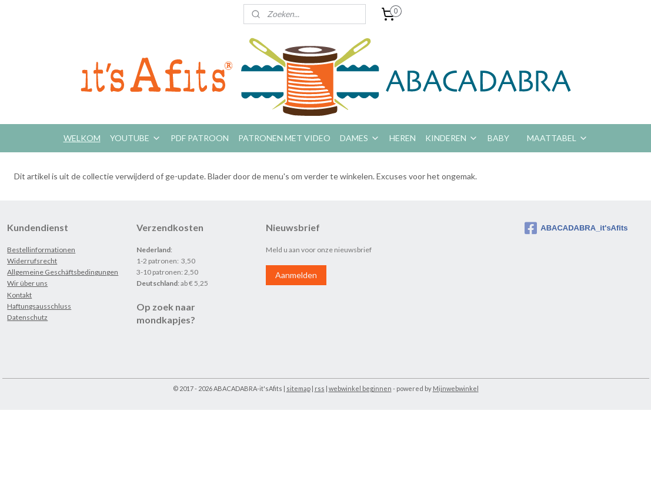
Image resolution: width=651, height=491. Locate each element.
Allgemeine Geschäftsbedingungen (62, 272)
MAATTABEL (557, 138)
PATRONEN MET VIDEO (284, 138)
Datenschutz (27, 317)
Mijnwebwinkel (456, 388)
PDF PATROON (200, 138)
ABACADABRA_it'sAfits (576, 228)
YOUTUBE (135, 138)
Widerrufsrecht (32, 260)
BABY (498, 138)
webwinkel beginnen (360, 388)
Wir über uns (27, 283)
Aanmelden (296, 275)
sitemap (298, 388)
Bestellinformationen (41, 249)
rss (320, 388)
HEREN (402, 138)
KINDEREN (451, 138)
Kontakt (19, 294)
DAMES (360, 138)
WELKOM (82, 138)
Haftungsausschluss (39, 306)
